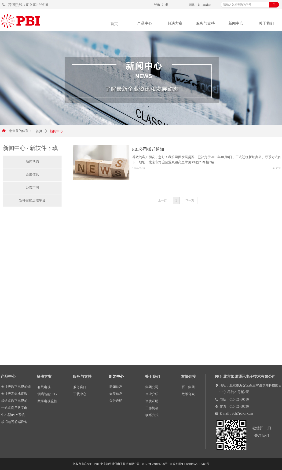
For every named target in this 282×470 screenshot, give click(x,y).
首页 (39, 131)
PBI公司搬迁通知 (148, 149)
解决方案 (175, 23)
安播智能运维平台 (32, 200)
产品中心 (144, 23)
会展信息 (32, 174)
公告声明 (32, 187)
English (207, 4)
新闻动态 (32, 161)
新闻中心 (235, 23)
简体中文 (194, 4)
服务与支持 (205, 23)
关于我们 (266, 23)
